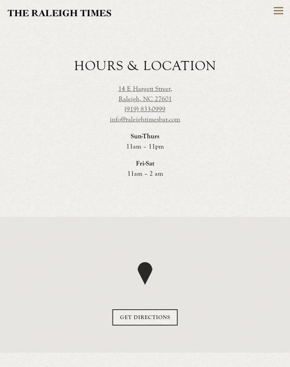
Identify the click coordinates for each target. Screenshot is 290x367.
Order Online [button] (145, 358)
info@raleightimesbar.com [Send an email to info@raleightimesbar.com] (145, 120)
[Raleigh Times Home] (59, 12)
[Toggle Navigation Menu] (278, 10)
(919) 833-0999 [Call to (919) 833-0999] (145, 110)
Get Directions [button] (145, 318)
